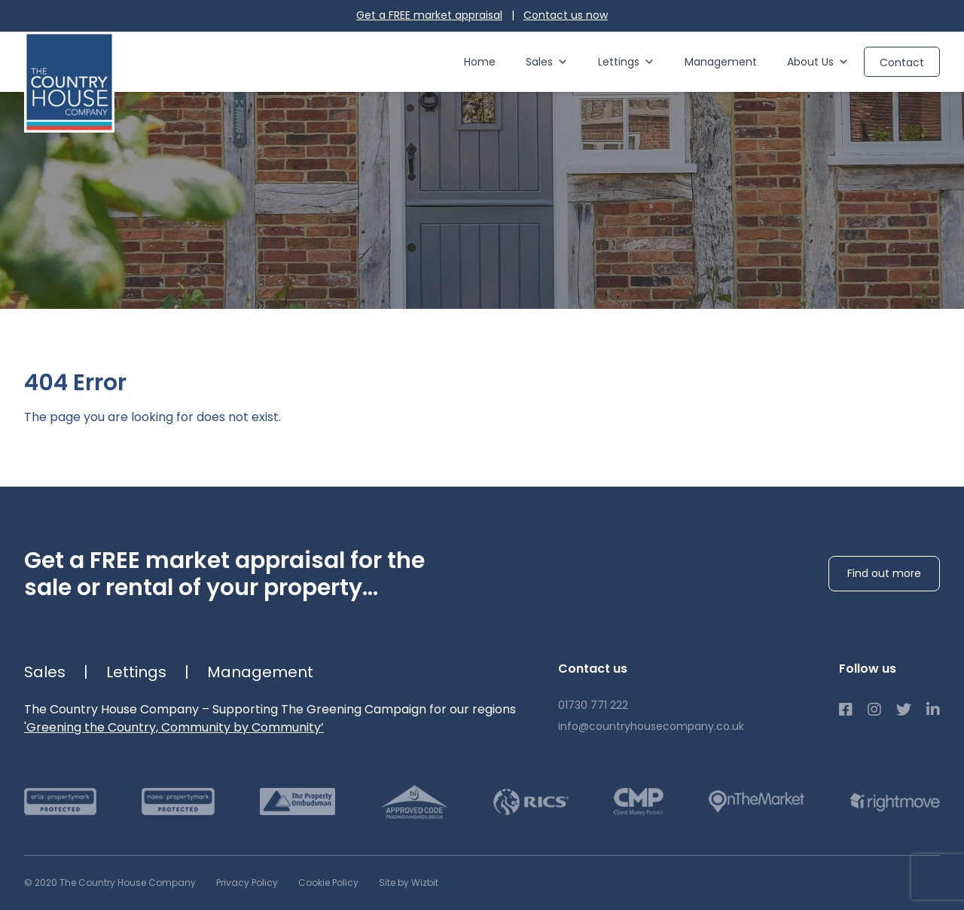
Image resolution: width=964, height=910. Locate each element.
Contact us (565, 15)
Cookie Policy (328, 882)
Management (721, 61)
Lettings (626, 62)
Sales (547, 62)
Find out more (884, 573)
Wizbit (424, 882)
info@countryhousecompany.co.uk (651, 726)
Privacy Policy (247, 882)
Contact (902, 62)
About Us (818, 62)
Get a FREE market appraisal (429, 15)
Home (480, 61)
